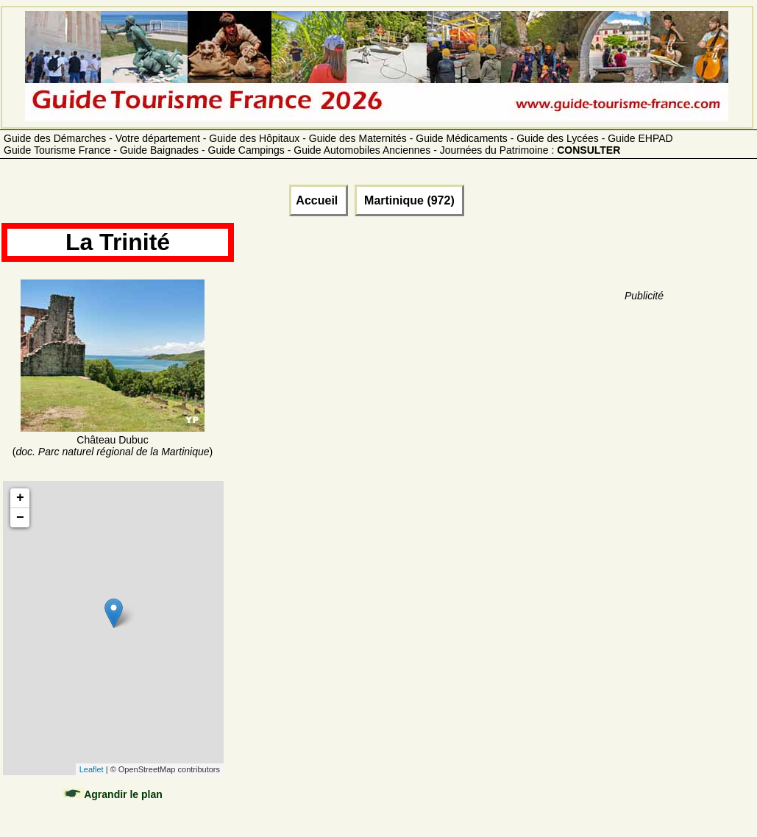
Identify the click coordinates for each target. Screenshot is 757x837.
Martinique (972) (409, 200)
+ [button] (20, 498)
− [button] (20, 518)
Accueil (318, 200)
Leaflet (91, 769)
